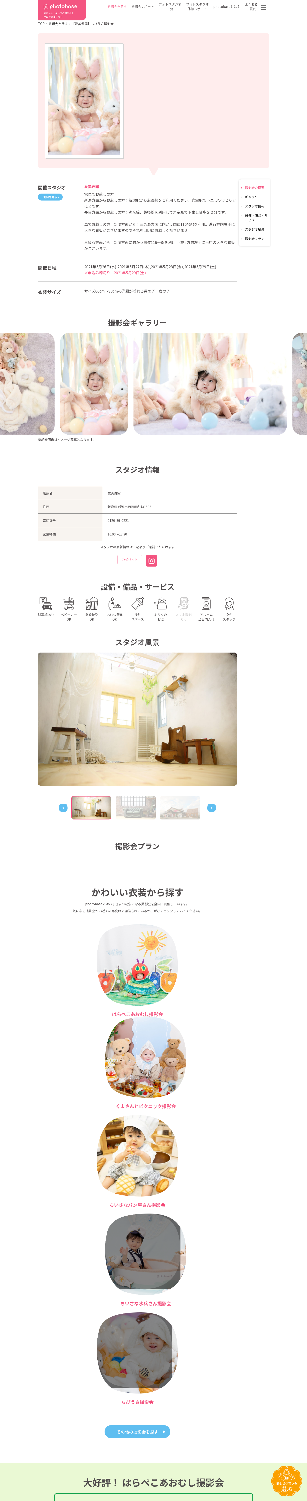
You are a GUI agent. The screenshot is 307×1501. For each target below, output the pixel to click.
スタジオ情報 (254, 206)
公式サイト (130, 561)
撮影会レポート (142, 6)
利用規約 (56, 1483)
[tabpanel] (137, 719)
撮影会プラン (254, 238)
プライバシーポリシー (155, 1483)
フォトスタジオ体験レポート (197, 6)
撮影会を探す (117, 6)
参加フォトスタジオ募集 (239, 1483)
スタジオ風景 (254, 229)
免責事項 (196, 1483)
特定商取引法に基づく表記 (100, 1483)
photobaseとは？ (226, 6)
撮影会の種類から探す (125, 1452)
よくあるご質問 (251, 6)
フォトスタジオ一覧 (170, 6)
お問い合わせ (241, 1452)
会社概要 (155, 1458)
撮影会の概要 (254, 187)
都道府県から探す (122, 1445)
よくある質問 (207, 1452)
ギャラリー (253, 196)
